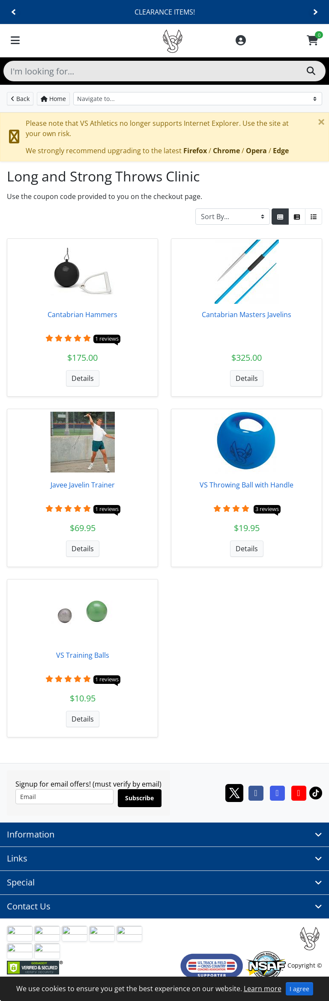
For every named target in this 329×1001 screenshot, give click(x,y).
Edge (281, 150)
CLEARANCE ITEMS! (165, 12)
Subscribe (139, 798)
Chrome (226, 150)
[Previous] (14, 12)
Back (20, 99)
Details (83, 378)
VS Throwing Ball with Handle (246, 485)
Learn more (262, 988)
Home (53, 99)
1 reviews (107, 338)
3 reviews (267, 509)
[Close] (321, 121)
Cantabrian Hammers (82, 314)
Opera (256, 150)
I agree (299, 989)
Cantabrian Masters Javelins (246, 314)
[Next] (315, 12)
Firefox (195, 150)
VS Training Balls (82, 655)
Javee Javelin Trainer (83, 485)
